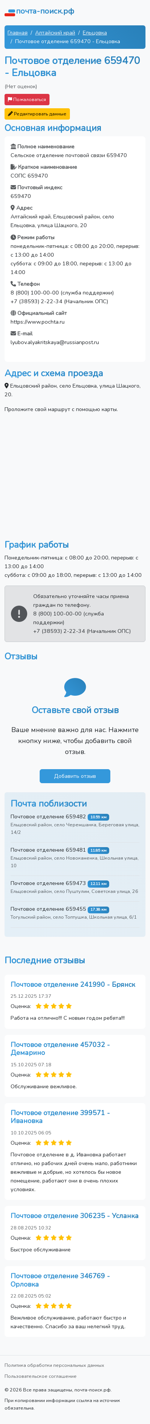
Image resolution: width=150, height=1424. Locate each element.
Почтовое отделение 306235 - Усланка (75, 1215)
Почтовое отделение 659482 (48, 816)
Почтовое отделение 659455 (48, 909)
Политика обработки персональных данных (54, 1365)
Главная (18, 32)
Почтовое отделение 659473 (48, 883)
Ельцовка (95, 32)
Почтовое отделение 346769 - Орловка (60, 1280)
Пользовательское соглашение (41, 1376)
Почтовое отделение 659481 (48, 850)
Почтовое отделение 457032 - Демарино (60, 1049)
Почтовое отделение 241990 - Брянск (73, 984)
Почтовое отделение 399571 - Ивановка (60, 1117)
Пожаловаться (27, 99)
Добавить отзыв (75, 776)
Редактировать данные (37, 114)
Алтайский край (55, 32)
